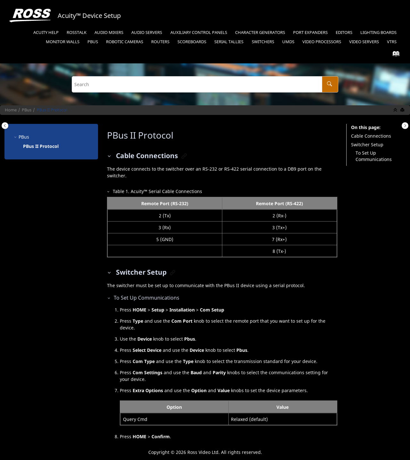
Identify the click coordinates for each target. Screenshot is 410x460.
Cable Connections (371, 136)
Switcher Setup (367, 144)
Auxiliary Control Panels (198, 32)
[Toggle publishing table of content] (5, 125)
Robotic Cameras (124, 41)
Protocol (52, 110)
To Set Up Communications (374, 156)
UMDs (288, 41)
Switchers (263, 41)
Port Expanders (310, 32)
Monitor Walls (62, 41)
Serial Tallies (228, 41)
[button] (16, 137)
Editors (344, 32)
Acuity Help (46, 32)
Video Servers (364, 41)
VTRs (392, 41)
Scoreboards (191, 41)
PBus (92, 41)
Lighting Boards (378, 32)
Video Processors (321, 41)
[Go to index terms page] (394, 55)
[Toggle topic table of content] (405, 125)
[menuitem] (45, 32)
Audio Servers (146, 32)
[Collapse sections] (396, 110)
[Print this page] (403, 110)
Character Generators (260, 32)
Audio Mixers (108, 32)
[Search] (330, 84)
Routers (160, 41)
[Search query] (205, 84)
